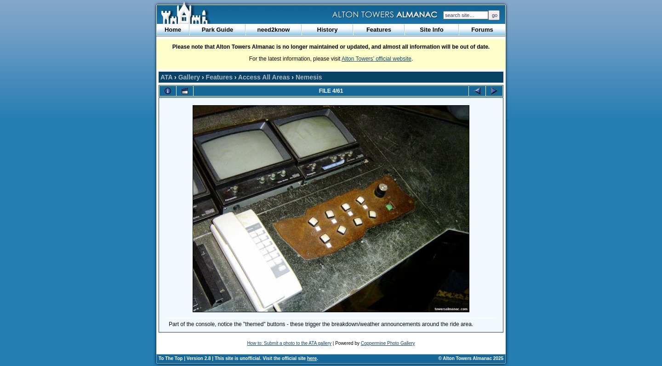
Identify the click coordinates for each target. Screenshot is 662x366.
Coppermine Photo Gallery (388, 343)
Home (173, 29)
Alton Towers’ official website (376, 59)
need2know (273, 29)
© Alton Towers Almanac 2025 (471, 358)
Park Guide (218, 29)
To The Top (171, 358)
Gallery (189, 77)
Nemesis (309, 77)
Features (378, 29)
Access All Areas (264, 77)
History (327, 29)
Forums (482, 29)
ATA (166, 77)
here (312, 358)
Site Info (431, 29)
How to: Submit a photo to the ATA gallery (289, 343)
